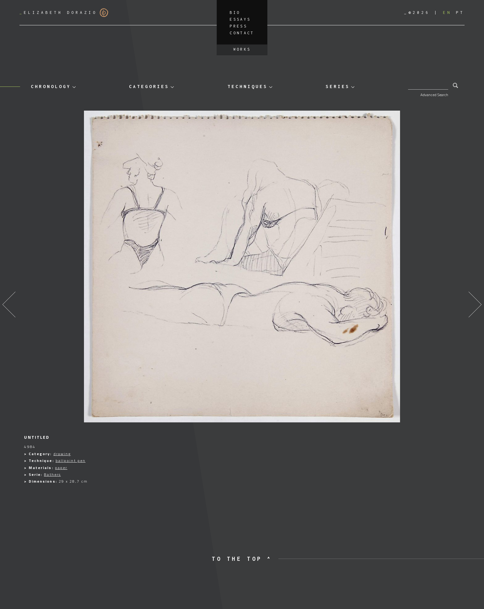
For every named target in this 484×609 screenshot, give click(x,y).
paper (61, 468)
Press (238, 26)
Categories (149, 86)
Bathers (52, 474)
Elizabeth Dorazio (63, 12)
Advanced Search (434, 95)
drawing (62, 454)
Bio (235, 12)
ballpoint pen (71, 460)
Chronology (51, 86)
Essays (240, 19)
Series (338, 86)
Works (242, 49)
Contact (242, 33)
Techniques (247, 86)
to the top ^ (242, 559)
